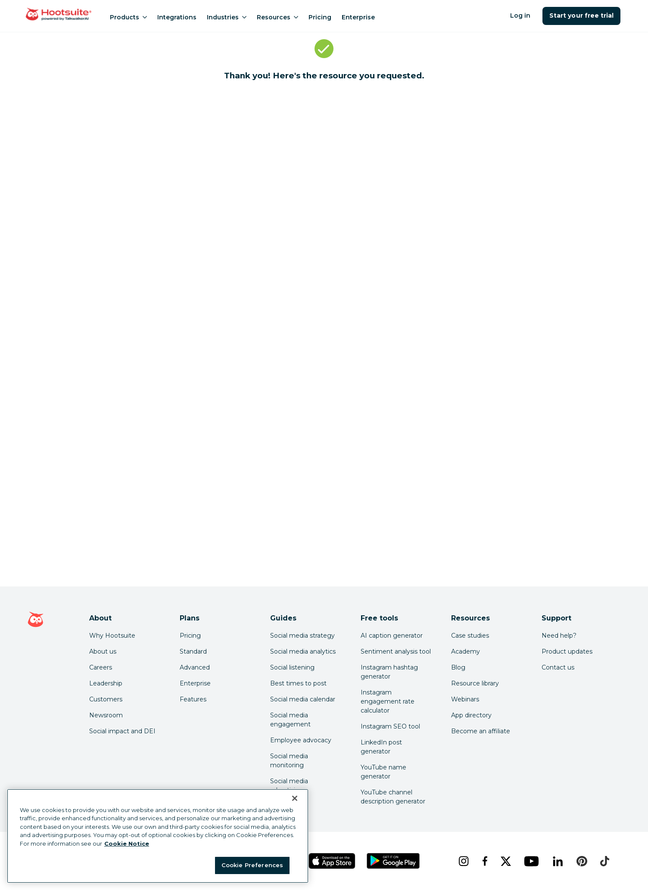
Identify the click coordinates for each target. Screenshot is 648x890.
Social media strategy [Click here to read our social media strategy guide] (302, 635)
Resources (277, 17)
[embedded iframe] (324, 336)
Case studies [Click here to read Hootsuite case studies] (470, 635)
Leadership (105, 683)
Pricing (319, 17)
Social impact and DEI (122, 731)
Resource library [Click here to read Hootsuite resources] (475, 683)
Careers (100, 667)
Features (193, 699)
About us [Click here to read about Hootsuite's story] (102, 651)
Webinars (465, 699)
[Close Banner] (294, 798)
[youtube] (531, 861)
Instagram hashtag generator (389, 672)
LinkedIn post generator (381, 746)
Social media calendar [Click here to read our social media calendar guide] (302, 699)
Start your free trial (581, 15)
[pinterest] (582, 861)
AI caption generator (392, 635)
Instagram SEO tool (390, 726)
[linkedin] (558, 861)
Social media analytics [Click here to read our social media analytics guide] (303, 651)
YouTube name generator (383, 771)
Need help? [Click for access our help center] (559, 635)
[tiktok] (604, 861)
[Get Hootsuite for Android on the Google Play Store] (393, 861)
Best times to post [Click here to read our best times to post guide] (298, 683)
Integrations (176, 17)
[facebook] (484, 861)
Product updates (567, 651)
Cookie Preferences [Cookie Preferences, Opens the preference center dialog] (252, 865)
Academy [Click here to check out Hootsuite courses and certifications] (465, 651)
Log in (520, 15)
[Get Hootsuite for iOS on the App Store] (332, 861)
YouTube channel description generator (393, 796)
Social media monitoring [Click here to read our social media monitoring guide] (289, 760)
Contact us (558, 667)
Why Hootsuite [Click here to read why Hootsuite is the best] (112, 635)
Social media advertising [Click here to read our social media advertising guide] (289, 785)
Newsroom (106, 715)
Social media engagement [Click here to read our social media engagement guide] (290, 719)
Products (128, 17)
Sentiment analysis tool (396, 651)
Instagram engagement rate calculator (387, 701)
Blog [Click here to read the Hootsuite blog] (458, 667)
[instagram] (463, 861)
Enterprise (358, 17)
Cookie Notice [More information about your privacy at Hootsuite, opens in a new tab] (126, 843)
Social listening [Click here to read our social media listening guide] (292, 667)
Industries (226, 17)
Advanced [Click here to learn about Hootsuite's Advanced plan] (195, 667)
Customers (105, 699)
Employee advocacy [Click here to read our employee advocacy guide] (300, 740)
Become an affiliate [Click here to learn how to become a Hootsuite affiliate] (480, 731)
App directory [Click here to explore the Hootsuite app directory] (471, 715)
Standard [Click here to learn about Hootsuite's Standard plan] (193, 651)
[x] (505, 861)
